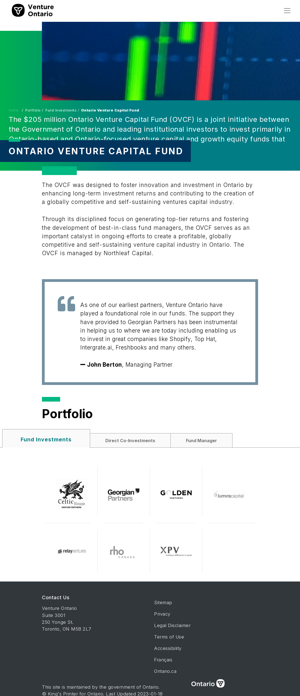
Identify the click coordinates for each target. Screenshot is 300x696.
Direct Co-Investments (130, 440)
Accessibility (168, 648)
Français (163, 659)
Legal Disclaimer (172, 625)
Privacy (162, 614)
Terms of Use (169, 637)
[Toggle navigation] (287, 10)
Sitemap (163, 602)
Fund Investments (46, 439)
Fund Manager (201, 440)
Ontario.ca (165, 671)
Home (14, 110)
